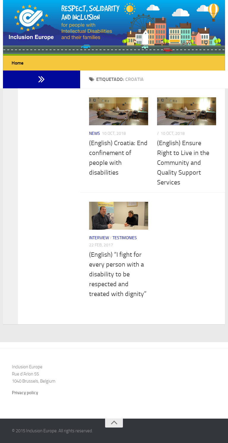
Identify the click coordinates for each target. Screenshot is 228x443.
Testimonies (125, 237)
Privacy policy (25, 392)
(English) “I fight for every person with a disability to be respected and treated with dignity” (117, 274)
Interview (99, 237)
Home (17, 63)
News (94, 133)
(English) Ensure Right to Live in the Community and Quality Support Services (183, 162)
